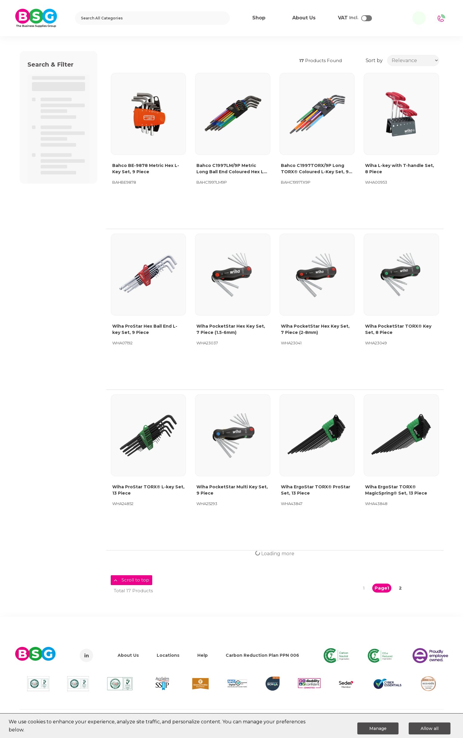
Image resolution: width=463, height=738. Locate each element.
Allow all (430, 728)
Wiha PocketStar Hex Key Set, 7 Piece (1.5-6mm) (230, 329)
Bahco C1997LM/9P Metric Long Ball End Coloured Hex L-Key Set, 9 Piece (230, 169)
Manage (378, 728)
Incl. (348, 18)
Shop (258, 18)
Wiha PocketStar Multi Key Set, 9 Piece (232, 490)
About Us (128, 655)
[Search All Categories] (152, 18)
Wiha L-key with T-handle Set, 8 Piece (399, 168)
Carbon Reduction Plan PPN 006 (262, 655)
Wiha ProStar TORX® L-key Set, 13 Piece (148, 490)
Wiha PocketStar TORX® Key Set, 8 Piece (398, 329)
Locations (168, 655)
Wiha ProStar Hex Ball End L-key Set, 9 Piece (144, 329)
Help (202, 655)
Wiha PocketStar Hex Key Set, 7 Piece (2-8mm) (315, 329)
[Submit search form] (221, 18)
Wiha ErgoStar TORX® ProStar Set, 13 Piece (315, 490)
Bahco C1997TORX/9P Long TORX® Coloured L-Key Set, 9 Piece (315, 169)
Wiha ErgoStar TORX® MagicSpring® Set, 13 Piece (396, 490)
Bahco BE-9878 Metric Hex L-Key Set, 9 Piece (145, 168)
